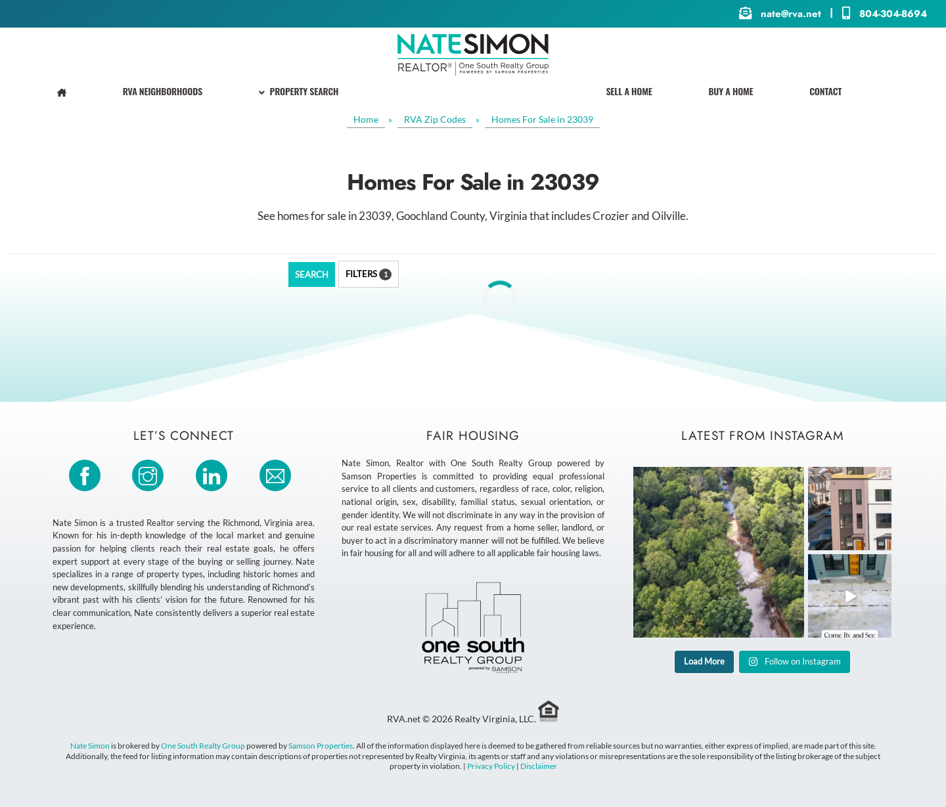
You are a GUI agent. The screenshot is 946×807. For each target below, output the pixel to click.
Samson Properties (320, 746)
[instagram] (150, 474)
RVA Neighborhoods (162, 91)
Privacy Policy (491, 766)
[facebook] (87, 474)
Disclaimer (538, 766)
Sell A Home (629, 91)
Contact (825, 91)
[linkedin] (214, 474)
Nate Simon (90, 746)
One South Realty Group (203, 746)
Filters (369, 274)
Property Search (299, 91)
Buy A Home (730, 91)
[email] (277, 474)
